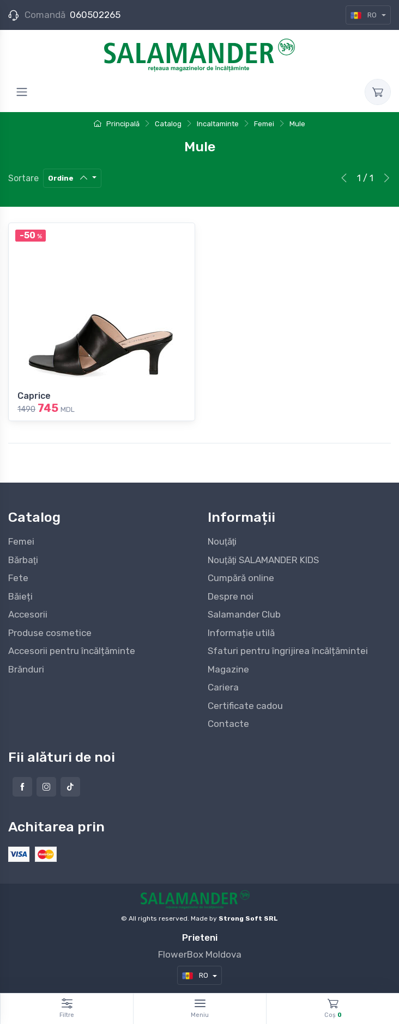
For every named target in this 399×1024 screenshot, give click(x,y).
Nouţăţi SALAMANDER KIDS (263, 559)
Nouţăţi (222, 541)
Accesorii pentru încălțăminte (71, 650)
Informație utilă (241, 632)
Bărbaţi (23, 559)
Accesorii (27, 614)
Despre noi (230, 596)
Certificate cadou (245, 705)
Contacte (228, 723)
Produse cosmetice (50, 632)
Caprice (34, 396)
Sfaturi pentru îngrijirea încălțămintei (288, 650)
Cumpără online (241, 577)
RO (364, 15)
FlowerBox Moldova (199, 954)
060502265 (95, 14)
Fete (18, 577)
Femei (21, 541)
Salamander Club (244, 614)
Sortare (23, 178)
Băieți (20, 596)
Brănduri (26, 669)
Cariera (223, 687)
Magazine (228, 669)
